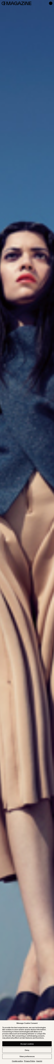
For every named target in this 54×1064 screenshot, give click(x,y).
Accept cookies (27, 1044)
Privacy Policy (29, 1061)
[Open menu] (50, 3)
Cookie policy (17, 1061)
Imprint (39, 1061)
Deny (27, 1050)
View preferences (27, 1056)
